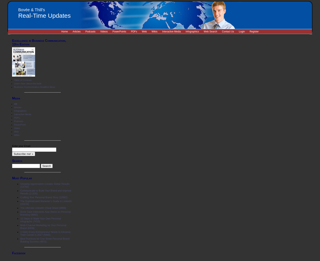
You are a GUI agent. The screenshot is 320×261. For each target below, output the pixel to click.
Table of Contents (23, 80)
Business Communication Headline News (34, 87)
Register (254, 31)
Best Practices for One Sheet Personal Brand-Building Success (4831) (45, 240)
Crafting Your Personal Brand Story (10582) (43, 197)
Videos (104, 31)
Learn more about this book (27, 83)
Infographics (192, 31)
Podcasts (90, 31)
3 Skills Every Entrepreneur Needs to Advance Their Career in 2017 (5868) (45, 233)
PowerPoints (119, 31)
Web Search (210, 31)
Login (242, 31)
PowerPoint (20, 124)
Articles (77, 31)
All (15, 104)
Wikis (155, 31)
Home (64, 31)
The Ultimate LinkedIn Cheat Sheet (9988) (43, 208)
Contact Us (228, 31)
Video (17, 128)
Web (144, 31)
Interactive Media (171, 31)
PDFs (134, 31)
